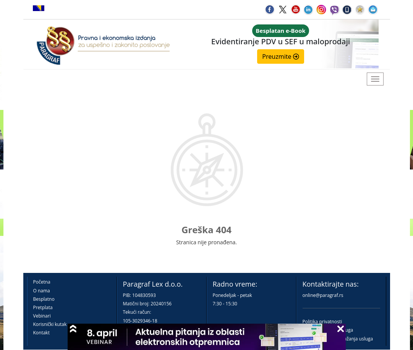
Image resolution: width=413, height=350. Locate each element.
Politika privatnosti (322, 321)
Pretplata (43, 307)
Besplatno (44, 299)
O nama (41, 290)
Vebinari (42, 316)
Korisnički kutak (50, 324)
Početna (41, 282)
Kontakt (41, 332)
